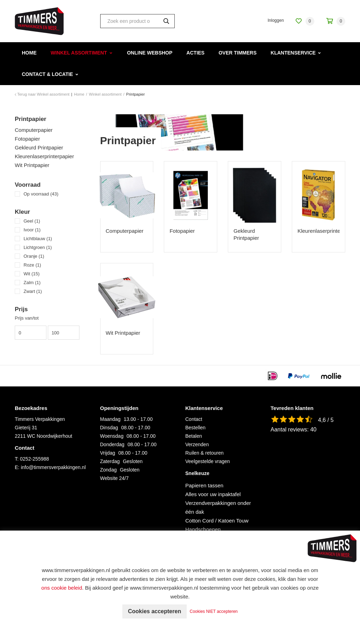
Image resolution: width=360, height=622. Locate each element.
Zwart (33, 291)
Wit (32, 273)
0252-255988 (34, 459)
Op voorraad (41, 194)
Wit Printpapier (32, 165)
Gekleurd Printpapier (39, 147)
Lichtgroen (38, 247)
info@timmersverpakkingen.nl (53, 467)
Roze (32, 265)
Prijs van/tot (27, 318)
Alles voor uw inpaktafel (213, 494)
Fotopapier (27, 139)
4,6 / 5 (326, 420)
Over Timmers (238, 53)
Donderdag (112, 444)
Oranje (34, 256)
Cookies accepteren (154, 611)
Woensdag (112, 436)
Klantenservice (293, 53)
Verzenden (197, 444)
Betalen (193, 436)
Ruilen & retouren (204, 453)
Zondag (108, 470)
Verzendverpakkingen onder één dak (218, 507)
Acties (195, 53)
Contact (193, 419)
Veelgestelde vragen (207, 461)
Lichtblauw (38, 238)
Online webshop (149, 53)
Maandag (110, 419)
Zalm (32, 282)
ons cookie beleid (61, 588)
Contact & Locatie (47, 74)
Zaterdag (110, 461)
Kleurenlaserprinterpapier (44, 156)
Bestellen (195, 427)
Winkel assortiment (79, 53)
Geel (32, 221)
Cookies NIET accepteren (214, 611)
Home (29, 53)
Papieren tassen (204, 485)
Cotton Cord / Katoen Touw (217, 521)
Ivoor (32, 229)
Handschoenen (203, 529)
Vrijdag (107, 453)
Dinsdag (109, 427)
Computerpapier (34, 130)
